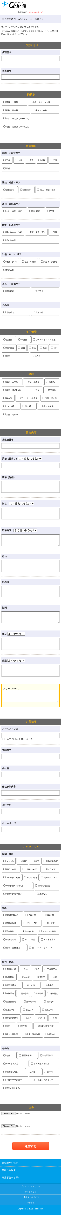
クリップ (45, 5)
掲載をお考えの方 (31, 1197)
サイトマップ (30, 1192)
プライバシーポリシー (30, 1186)
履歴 (55, 5)
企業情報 (30, 1202)
